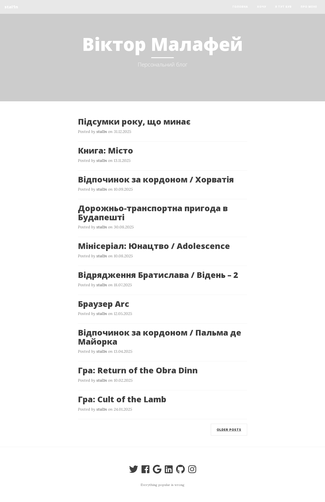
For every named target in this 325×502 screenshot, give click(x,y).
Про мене (309, 7)
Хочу (261, 7)
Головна (240, 7)
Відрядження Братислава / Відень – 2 (158, 274)
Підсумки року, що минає (134, 121)
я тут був (283, 7)
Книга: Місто (105, 150)
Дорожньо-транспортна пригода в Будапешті (153, 213)
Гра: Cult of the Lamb (122, 399)
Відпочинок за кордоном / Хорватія (156, 179)
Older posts (229, 429)
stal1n (11, 6)
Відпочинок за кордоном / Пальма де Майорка (159, 337)
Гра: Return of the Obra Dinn (138, 370)
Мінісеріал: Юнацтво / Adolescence (154, 245)
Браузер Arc (103, 303)
